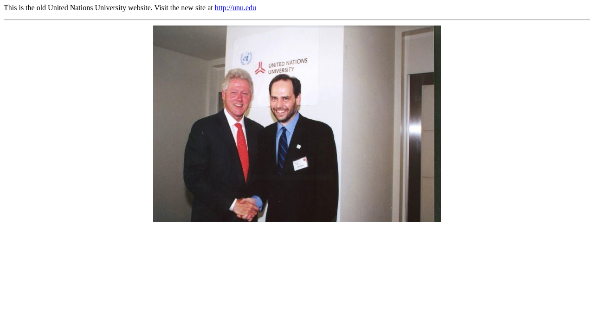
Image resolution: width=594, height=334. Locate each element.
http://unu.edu (235, 8)
